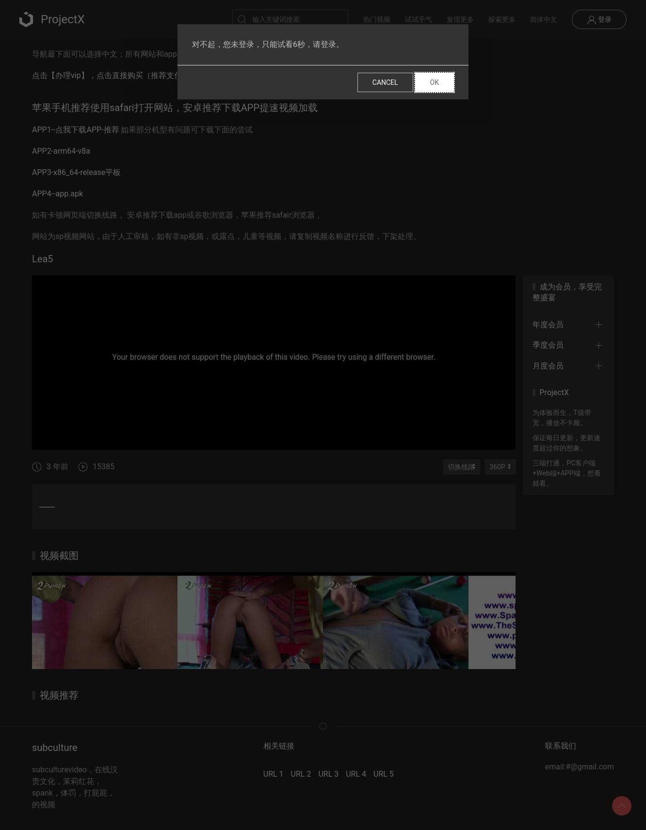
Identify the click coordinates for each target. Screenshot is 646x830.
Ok (434, 82)
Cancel (385, 82)
